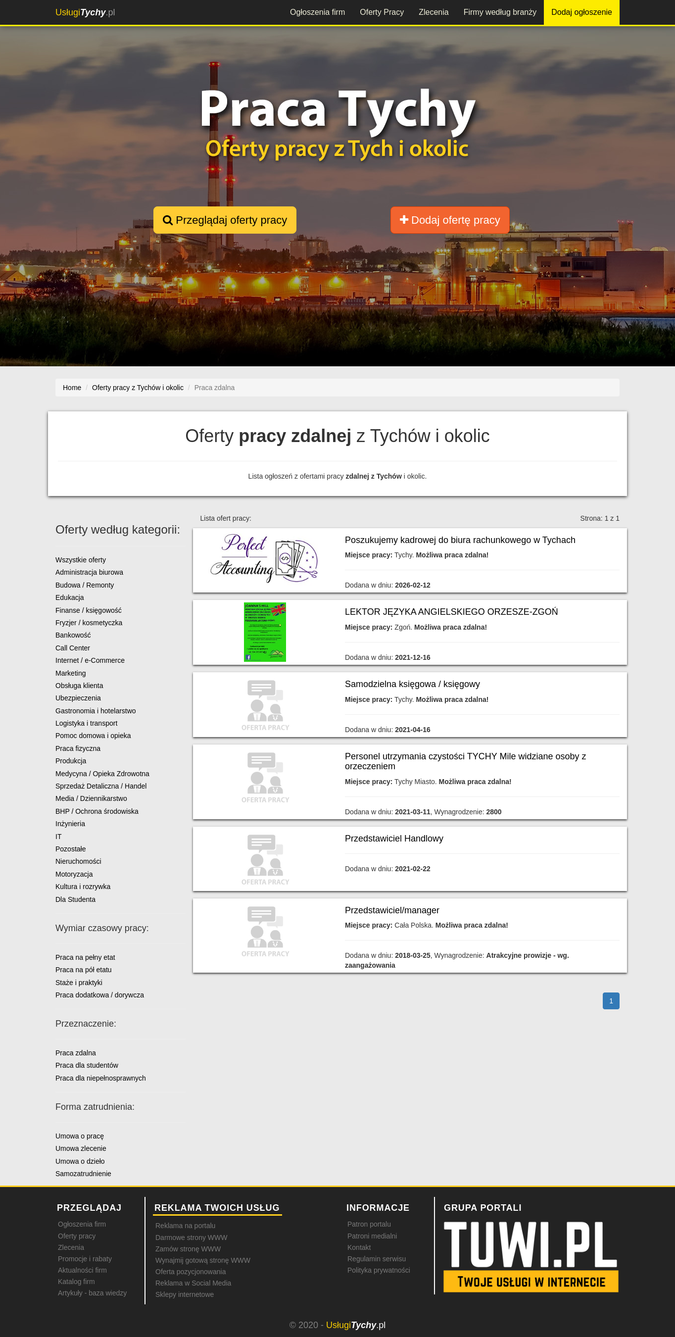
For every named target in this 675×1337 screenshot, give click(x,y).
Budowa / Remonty (84, 585)
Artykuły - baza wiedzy (92, 1293)
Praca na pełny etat (85, 957)
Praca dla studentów (86, 1065)
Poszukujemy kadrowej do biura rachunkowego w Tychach (460, 540)
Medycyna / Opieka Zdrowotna (102, 774)
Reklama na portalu (185, 1226)
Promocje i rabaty (85, 1259)
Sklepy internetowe (184, 1294)
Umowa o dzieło (80, 1161)
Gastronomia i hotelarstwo (95, 711)
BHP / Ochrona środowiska (97, 811)
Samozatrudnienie (83, 1174)
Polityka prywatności (378, 1270)
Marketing (70, 673)
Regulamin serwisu (376, 1259)
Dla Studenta (75, 899)
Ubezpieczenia (78, 698)
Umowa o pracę (79, 1136)
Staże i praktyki (78, 983)
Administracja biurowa (89, 572)
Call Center (72, 648)
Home (72, 388)
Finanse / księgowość (88, 610)
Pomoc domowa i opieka (93, 736)
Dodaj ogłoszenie (581, 12)
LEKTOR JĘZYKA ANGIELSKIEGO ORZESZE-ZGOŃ (451, 612)
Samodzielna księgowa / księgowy (412, 684)
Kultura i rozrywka (82, 887)
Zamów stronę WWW (188, 1249)
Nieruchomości (78, 861)
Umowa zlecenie (80, 1148)
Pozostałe (70, 849)
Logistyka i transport (86, 723)
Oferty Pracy (382, 12)
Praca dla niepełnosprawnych (100, 1078)
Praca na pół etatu (83, 970)
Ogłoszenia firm (317, 12)
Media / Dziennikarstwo (91, 798)
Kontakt (359, 1247)
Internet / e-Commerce (90, 660)
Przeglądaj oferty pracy (225, 220)
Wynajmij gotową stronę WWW (202, 1260)
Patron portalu (369, 1224)
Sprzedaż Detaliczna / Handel (100, 786)
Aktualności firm (82, 1270)
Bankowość (73, 635)
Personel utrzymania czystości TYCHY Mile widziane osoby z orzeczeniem (465, 761)
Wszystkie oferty (80, 560)
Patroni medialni (372, 1236)
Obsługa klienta (79, 686)
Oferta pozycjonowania (190, 1272)
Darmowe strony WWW (191, 1237)
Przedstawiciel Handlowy (394, 838)
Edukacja (69, 597)
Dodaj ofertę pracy (450, 220)
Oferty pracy (77, 1236)
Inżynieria (70, 824)
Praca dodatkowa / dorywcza (99, 995)
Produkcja (70, 761)
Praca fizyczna (77, 748)
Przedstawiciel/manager (392, 910)
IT (58, 837)
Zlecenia (433, 12)
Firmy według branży (500, 12)
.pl (85, 12)
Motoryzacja (74, 874)
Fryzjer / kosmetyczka (88, 623)
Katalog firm (76, 1282)
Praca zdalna (75, 1053)
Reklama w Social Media (193, 1283)
